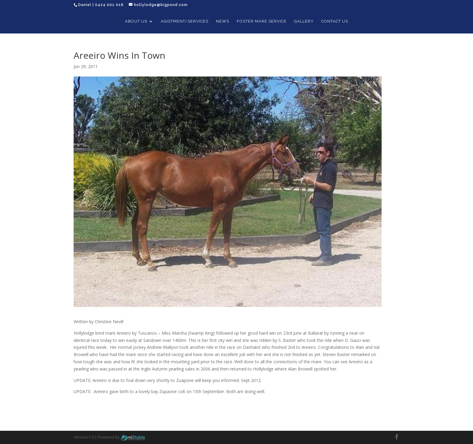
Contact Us (334, 21)
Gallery (304, 21)
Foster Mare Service (262, 21)
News (222, 21)
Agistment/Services (184, 21)
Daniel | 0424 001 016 (101, 5)
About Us (136, 21)
